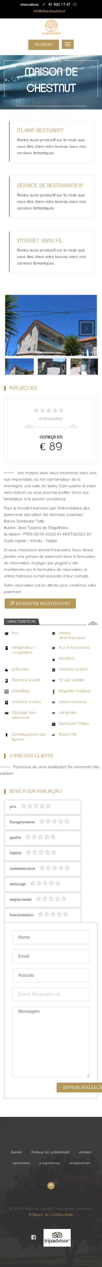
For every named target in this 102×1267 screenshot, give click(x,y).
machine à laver (73, 669)
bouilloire (67, 658)
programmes (49, 1163)
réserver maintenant (40, 603)
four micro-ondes (74, 648)
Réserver (43, 45)
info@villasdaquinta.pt (49, 11)
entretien (85, 1152)
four (15, 633)
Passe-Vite (68, 734)
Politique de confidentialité (51, 1152)
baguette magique (75, 691)
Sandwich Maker (74, 724)
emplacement (79, 1163)
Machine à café (26, 680)
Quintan (16, 1152)
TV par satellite (71, 680)
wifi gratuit (67, 713)
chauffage (21, 691)
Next (87, 328)
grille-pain (20, 669)
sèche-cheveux (72, 702)
